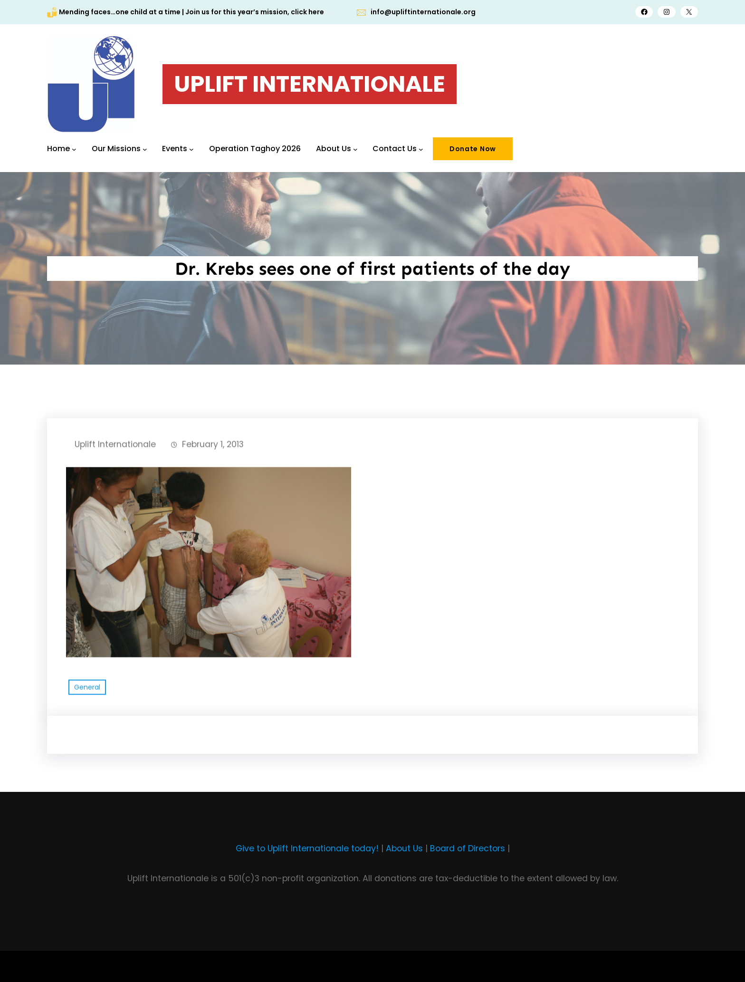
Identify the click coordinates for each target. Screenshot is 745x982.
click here (307, 12)
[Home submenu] (74, 148)
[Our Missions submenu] (145, 148)
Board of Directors (467, 848)
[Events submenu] (191, 148)
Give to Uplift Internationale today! (307, 848)
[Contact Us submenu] (421, 148)
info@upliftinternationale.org (423, 12)
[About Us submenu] (355, 148)
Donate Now (472, 149)
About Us (404, 848)
